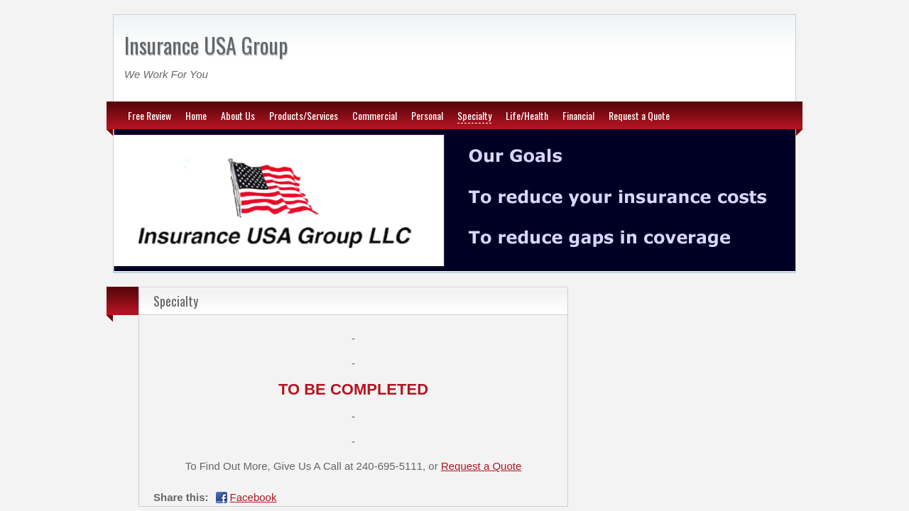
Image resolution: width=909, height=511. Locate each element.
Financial (578, 115)
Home (196, 115)
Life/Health (527, 115)
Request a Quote (639, 115)
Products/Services (303, 115)
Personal (427, 115)
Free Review (149, 115)
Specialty (474, 115)
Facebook (253, 497)
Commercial (374, 115)
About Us (238, 115)
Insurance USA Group (206, 45)
